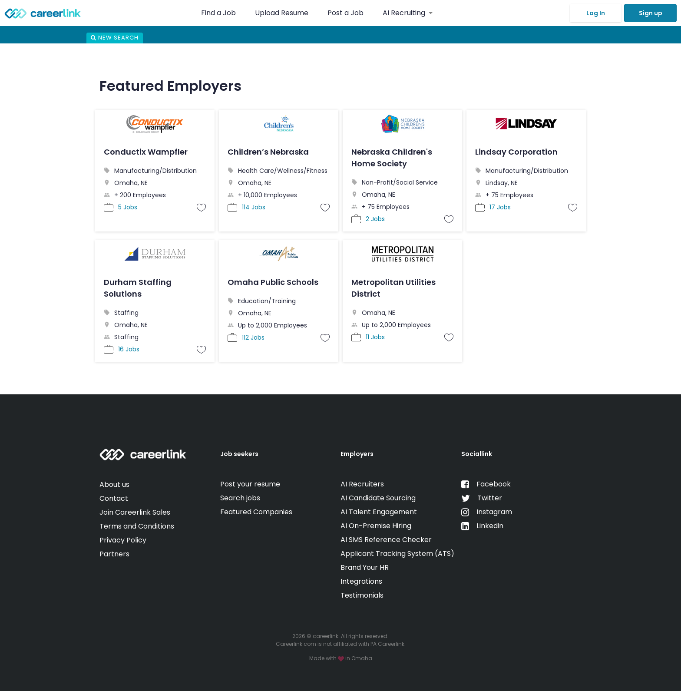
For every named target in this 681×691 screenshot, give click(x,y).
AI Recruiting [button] (408, 13)
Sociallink (476, 454)
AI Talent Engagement (378, 512)
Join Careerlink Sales (134, 512)
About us (114, 484)
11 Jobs (375, 337)
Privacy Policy (122, 540)
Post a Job (346, 13)
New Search (115, 37)
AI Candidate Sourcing (378, 498)
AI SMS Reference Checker (386, 540)
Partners (114, 554)
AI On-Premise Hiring (375, 526)
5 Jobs (127, 207)
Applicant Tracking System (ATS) (397, 554)
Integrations (361, 581)
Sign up (650, 13)
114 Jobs (253, 207)
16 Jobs (128, 349)
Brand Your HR (364, 567)
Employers (357, 454)
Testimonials (361, 595)
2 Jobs (375, 219)
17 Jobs (500, 207)
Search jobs (240, 498)
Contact (113, 498)
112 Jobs (253, 337)
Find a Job (219, 13)
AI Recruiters (362, 484)
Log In (595, 13)
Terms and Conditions (136, 526)
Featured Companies (256, 512)
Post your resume (250, 484)
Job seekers (239, 454)
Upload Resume (281, 13)
